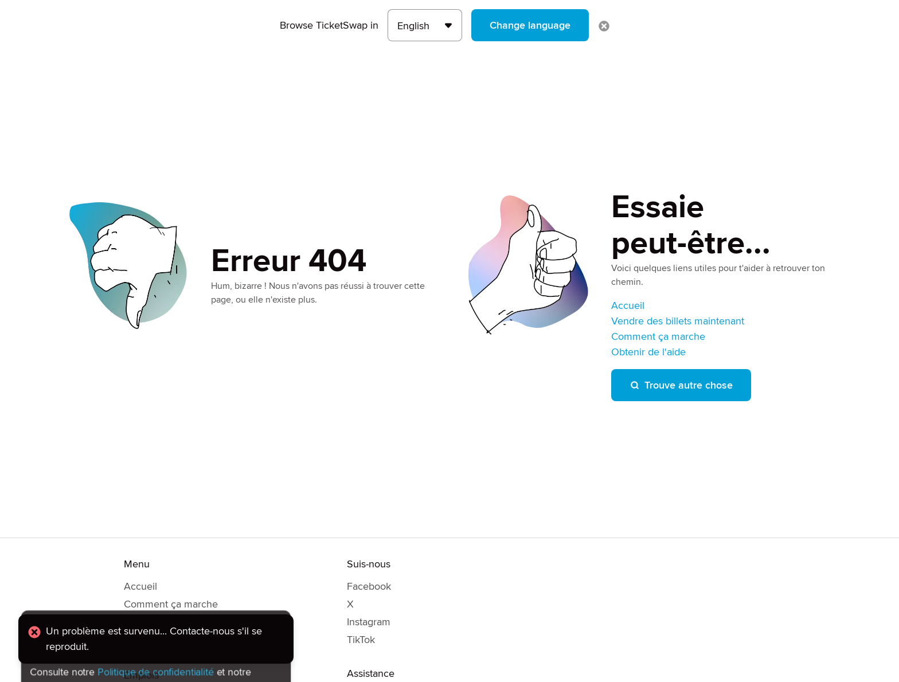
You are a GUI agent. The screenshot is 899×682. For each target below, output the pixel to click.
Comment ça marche (658, 336)
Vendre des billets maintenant (677, 321)
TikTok (361, 639)
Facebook (369, 586)
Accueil (627, 305)
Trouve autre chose (681, 385)
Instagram (368, 622)
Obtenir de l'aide (648, 352)
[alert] (156, 639)
